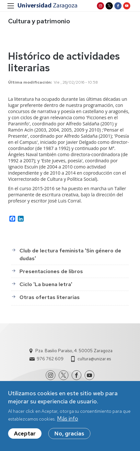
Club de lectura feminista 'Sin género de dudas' (70, 254)
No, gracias (69, 436)
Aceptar (25, 436)
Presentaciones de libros (51, 271)
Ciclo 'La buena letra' (45, 284)
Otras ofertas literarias (49, 297)
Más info (67, 421)
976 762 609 (50, 359)
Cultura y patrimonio (39, 21)
